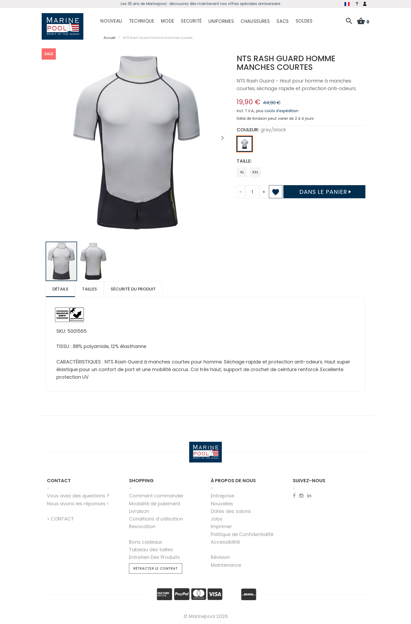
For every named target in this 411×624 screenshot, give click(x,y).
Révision (220, 557)
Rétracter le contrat (155, 568)
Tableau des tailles (151, 549)
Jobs (216, 519)
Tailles (89, 289)
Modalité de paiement (154, 503)
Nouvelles (222, 503)
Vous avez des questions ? (78, 495)
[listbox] (301, 145)
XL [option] (242, 172)
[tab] (60, 289)
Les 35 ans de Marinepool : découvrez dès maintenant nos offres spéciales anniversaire (205, 3)
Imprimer (221, 526)
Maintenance (226, 565)
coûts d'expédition (281, 110)
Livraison (139, 511)
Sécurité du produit (133, 289)
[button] (222, 138)
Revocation (142, 526)
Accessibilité (225, 542)
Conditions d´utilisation (156, 519)
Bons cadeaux (145, 542)
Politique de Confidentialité (242, 534)
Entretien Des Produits (154, 557)
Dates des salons (231, 511)
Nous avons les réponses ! (78, 503)
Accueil (109, 37)
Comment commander (156, 495)
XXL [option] (255, 172)
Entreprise (222, 495)
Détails (60, 289)
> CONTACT (60, 519)
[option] (244, 144)
